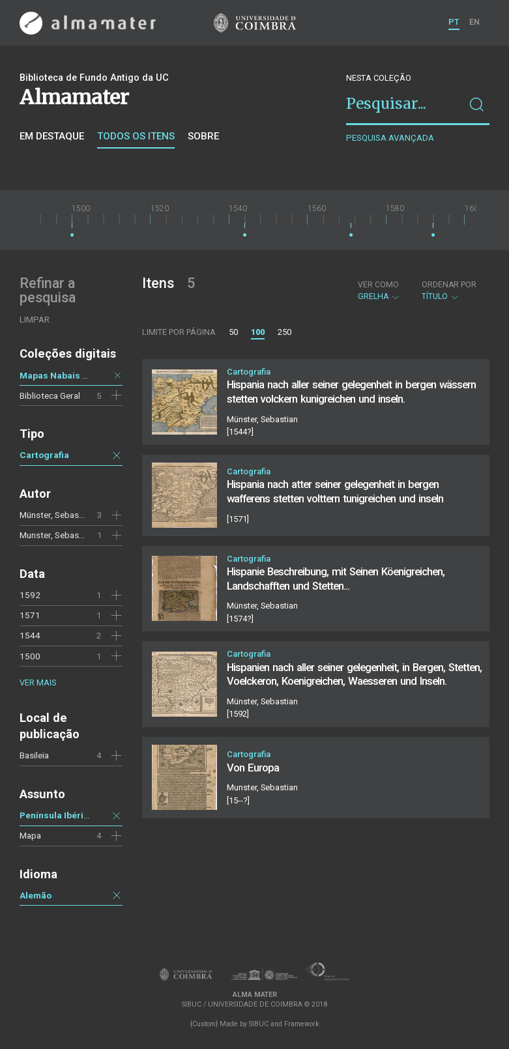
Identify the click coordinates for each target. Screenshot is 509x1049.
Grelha (379, 291)
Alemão (35, 895)
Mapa (30, 835)
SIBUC (259, 1024)
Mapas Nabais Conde (65, 375)
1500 (30, 656)
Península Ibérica (57, 815)
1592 (30, 595)
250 (284, 332)
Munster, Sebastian (56, 535)
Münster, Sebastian (56, 515)
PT (453, 22)
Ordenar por (449, 284)
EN (474, 22)
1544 (30, 635)
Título (449, 291)
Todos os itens (136, 136)
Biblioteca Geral (50, 395)
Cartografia (44, 455)
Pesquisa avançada (390, 138)
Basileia (34, 755)
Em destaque (52, 136)
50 (233, 332)
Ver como (378, 284)
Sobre (203, 136)
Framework (301, 1024)
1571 (30, 615)
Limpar (35, 319)
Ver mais (38, 682)
